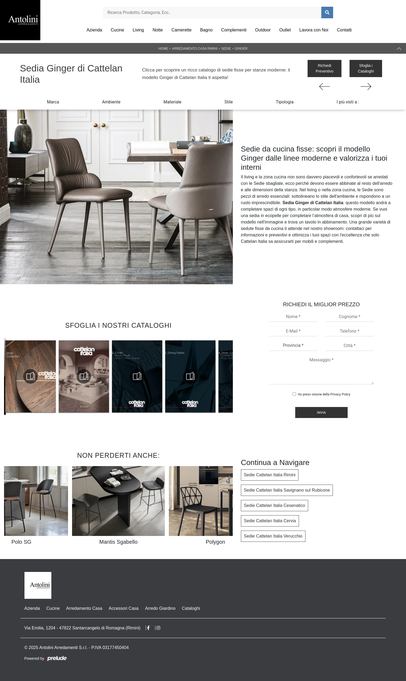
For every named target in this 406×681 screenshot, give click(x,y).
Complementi (234, 30)
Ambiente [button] (111, 102)
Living (138, 30)
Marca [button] (53, 102)
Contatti (344, 30)
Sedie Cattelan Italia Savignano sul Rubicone (287, 490)
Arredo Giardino (160, 608)
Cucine (117, 30)
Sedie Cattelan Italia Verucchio (273, 536)
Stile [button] (229, 102)
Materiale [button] (172, 102)
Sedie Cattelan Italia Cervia (270, 520)
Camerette (182, 30)
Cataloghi (191, 608)
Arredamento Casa (84, 608)
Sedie (226, 49)
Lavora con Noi (313, 30)
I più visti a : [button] (348, 102)
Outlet (285, 30)
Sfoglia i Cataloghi (366, 68)
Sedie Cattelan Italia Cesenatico (274, 505)
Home (163, 49)
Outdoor (263, 30)
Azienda (94, 30)
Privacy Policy (340, 394)
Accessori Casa (123, 608)
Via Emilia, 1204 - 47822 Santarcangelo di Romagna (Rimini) (82, 628)
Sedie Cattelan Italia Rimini (269, 475)
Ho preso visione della (324, 394)
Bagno (206, 30)
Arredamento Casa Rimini (195, 49)
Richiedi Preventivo (324, 68)
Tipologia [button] (285, 102)
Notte (157, 30)
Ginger (241, 49)
